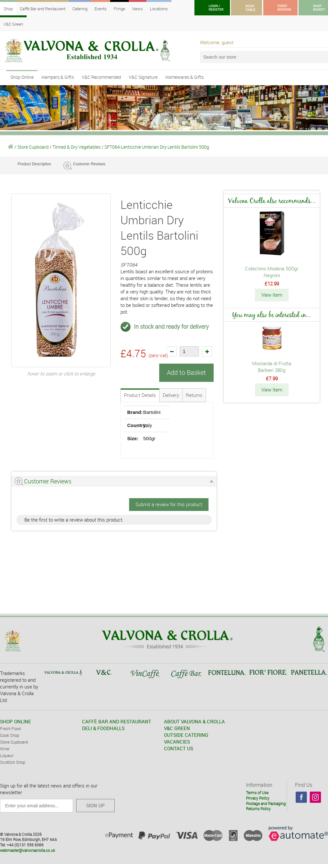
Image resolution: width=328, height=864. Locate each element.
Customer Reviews (89, 164)
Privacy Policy (257, 797)
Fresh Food (10, 728)
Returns (194, 394)
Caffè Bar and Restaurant (42, 9)
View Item (271, 295)
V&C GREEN (177, 728)
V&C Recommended (101, 77)
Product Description (34, 164)
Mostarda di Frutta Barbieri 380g (271, 366)
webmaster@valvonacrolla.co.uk (27, 849)
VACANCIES (177, 741)
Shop (8, 9)
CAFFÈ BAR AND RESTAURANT (116, 721)
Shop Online (22, 77)
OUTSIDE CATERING (186, 734)
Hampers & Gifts (57, 77)
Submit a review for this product (168, 504)
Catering (79, 9)
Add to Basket (186, 372)
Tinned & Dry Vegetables (77, 147)
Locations (159, 9)
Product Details (140, 394)
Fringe (119, 9)
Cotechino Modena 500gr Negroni (271, 271)
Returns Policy (258, 808)
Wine (4, 748)
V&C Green (13, 24)
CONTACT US (178, 748)
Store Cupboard (33, 147)
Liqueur (6, 755)
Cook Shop (9, 735)
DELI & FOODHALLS (103, 728)
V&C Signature (143, 77)
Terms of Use (257, 792)
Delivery (171, 394)
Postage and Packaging (266, 803)
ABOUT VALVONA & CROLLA (194, 721)
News (137, 9)
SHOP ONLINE (15, 721)
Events (100, 9)
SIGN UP (95, 805)
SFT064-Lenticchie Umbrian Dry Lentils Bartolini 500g (156, 147)
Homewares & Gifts (184, 77)
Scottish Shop (12, 762)
